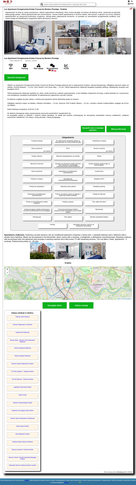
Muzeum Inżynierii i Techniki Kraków (22, 449)
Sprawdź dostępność (16, 77)
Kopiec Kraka (22, 395)
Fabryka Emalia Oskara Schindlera (22, 442)
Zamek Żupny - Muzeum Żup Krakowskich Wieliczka (22, 341)
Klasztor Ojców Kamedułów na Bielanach (22, 418)
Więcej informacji (118, 129)
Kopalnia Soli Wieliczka (22, 332)
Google (27, 480)
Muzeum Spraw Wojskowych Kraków (22, 363)
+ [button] (7, 269)
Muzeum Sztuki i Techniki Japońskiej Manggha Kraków (22, 458)
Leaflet (118, 298)
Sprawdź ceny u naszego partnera (92, 129)
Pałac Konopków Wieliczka (22, 356)
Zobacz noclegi (81, 305)
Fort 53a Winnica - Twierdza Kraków (22, 379)
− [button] (7, 272)
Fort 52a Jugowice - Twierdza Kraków (22, 371)
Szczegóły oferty (55, 305)
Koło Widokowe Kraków (22, 434)
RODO (66, 482)
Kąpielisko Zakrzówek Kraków (22, 387)
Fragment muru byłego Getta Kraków (22, 410)
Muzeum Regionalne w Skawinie (22, 324)
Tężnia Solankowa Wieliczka (22, 348)
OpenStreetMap (127, 298)
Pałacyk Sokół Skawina (22, 317)
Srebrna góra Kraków (22, 426)
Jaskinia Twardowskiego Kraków (22, 403)
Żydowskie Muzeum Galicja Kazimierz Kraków (22, 465)
